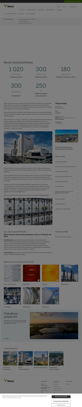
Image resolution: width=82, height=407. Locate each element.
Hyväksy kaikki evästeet (61, 396)
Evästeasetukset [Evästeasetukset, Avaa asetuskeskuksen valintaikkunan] (61, 405)
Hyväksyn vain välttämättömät (61, 401)
